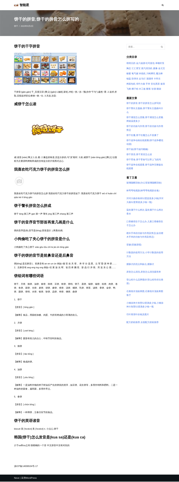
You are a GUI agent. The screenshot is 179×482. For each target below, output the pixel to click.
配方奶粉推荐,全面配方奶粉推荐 (142, 323)
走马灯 (142, 78)
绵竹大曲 (140, 84)
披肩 (162, 84)
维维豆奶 (130, 63)
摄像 (155, 68)
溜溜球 (149, 78)
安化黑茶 (155, 84)
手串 (148, 84)
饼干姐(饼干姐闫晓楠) (137, 149)
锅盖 (128, 78)
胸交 (128, 68)
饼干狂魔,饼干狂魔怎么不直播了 (142, 135)
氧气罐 (135, 73)
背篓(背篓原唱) (133, 245)
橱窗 (128, 73)
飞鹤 (128, 89)
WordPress (31, 478)
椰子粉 (135, 89)
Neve (16, 478)
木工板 (142, 89)
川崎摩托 (150, 73)
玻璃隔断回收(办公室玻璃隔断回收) (144, 183)
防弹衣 (135, 78)
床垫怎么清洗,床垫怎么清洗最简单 (143, 272)
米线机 (142, 73)
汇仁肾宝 (136, 68)
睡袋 (159, 89)
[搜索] (163, 5)
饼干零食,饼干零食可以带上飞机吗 (143, 160)
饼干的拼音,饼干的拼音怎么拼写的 (143, 103)
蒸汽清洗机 (146, 68)
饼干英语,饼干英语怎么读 (139, 154)
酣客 (148, 89)
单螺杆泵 (159, 63)
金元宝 (161, 68)
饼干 (16, 26)
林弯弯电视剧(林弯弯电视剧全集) (142, 191)
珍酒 (153, 89)
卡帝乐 (157, 78)
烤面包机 (130, 84)
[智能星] (21, 5)
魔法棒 (159, 73)
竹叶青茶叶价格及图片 (137, 315)
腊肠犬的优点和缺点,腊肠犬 (140, 264)
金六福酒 (140, 63)
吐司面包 (150, 63)
